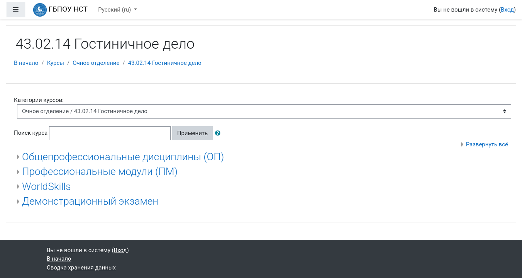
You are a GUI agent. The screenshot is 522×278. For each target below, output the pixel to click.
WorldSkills (46, 186)
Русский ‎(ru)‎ (115, 9)
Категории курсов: (39, 100)
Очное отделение (96, 62)
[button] (219, 133)
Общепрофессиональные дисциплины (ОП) (123, 157)
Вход (507, 9)
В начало (26, 62)
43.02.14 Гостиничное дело (165, 62)
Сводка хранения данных (81, 267)
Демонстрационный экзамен (90, 201)
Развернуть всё (487, 144)
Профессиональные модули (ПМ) (100, 171)
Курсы (55, 62)
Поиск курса (30, 132)
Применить (192, 133)
